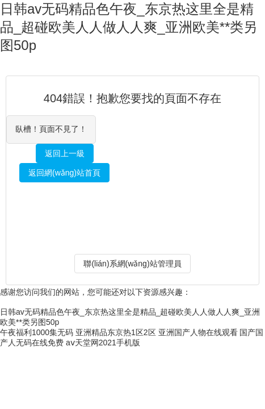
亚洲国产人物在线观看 (198, 332)
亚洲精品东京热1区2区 (115, 332)
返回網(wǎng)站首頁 (64, 172)
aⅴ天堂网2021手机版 (103, 342)
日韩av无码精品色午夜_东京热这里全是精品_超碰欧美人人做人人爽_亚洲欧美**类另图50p (128, 27)
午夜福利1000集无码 (36, 332)
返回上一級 (65, 153)
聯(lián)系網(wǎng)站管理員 (132, 263)
